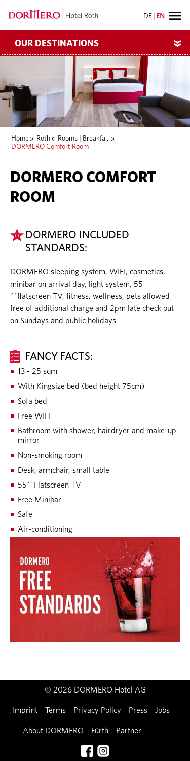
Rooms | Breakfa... (84, 138)
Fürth (99, 731)
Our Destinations (101, 43)
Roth (43, 138)
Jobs (162, 710)
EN (160, 16)
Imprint (25, 710)
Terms (55, 710)
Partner (128, 731)
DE (147, 16)
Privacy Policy (97, 710)
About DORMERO (53, 731)
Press (138, 710)
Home (20, 138)
